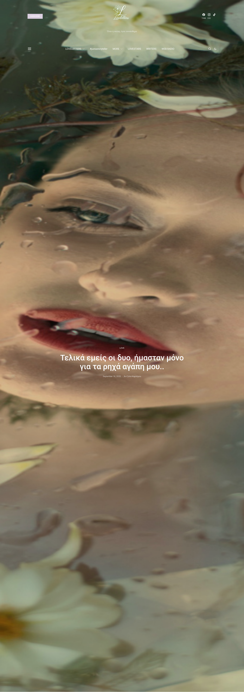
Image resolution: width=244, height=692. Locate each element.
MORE (116, 48)
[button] (215, 49)
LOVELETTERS (73, 48)
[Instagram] (209, 16)
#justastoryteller (98, 48)
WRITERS (151, 48)
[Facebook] (203, 16)
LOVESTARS (134, 48)
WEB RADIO (168, 48)
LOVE (122, 348)
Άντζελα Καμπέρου (132, 376)
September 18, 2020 (112, 376)
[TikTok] (214, 16)
